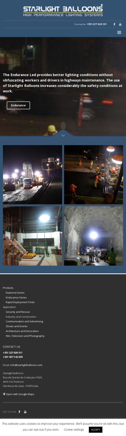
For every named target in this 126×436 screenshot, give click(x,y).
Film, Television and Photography (25, 336)
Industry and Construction (21, 316)
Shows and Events (16, 326)
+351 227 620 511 (96, 24)
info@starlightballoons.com (26, 365)
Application (9, 307)
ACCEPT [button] (95, 429)
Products (8, 288)
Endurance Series (16, 297)
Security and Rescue (18, 312)
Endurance (18, 105)
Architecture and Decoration (22, 331)
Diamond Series (15, 292)
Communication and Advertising (24, 321)
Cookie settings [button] (74, 429)
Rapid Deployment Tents (20, 302)
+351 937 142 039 (12, 357)
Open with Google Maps (18, 394)
